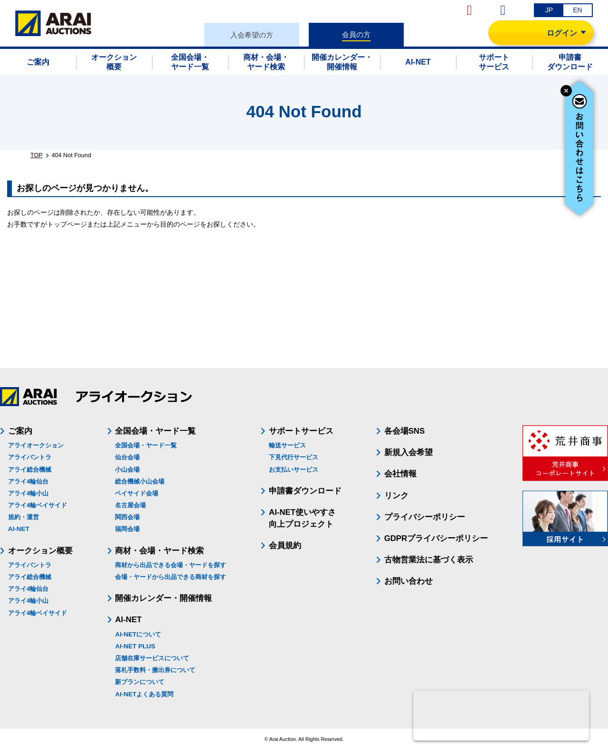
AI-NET (18, 528)
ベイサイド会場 (136, 493)
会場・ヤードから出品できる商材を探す (170, 576)
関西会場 (127, 517)
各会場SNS (404, 431)
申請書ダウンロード (305, 490)
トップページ (67, 224)
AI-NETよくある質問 (144, 694)
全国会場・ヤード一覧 (146, 445)
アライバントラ (29, 457)
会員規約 (285, 545)
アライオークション (36, 445)
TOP (36, 155)
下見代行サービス (293, 457)
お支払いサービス (293, 469)
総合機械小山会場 (139, 481)
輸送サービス (287, 445)
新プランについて (139, 681)
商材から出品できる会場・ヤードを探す (170, 565)
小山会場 (127, 469)
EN (577, 10)
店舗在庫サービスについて (152, 658)
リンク (396, 495)
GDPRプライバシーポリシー (436, 538)
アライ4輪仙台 (28, 481)
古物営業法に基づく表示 (428, 559)
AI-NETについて (138, 634)
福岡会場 (127, 528)
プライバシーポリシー (424, 517)
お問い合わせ (408, 581)
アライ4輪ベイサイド (37, 505)
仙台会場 (127, 457)
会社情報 (400, 473)
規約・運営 (23, 517)
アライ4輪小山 (28, 493)
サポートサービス (301, 431)
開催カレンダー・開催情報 (163, 598)
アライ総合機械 (29, 469)
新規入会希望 (408, 452)
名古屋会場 (130, 505)
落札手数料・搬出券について (155, 670)
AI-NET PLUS (135, 646)
